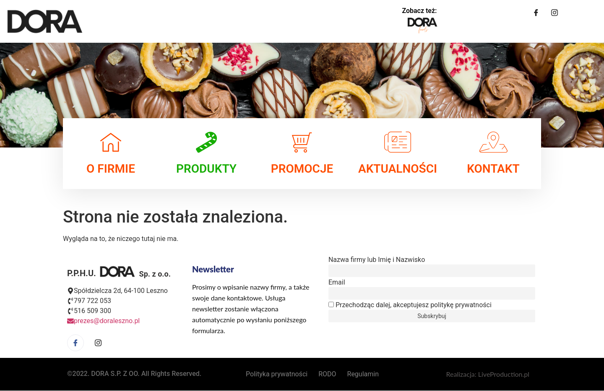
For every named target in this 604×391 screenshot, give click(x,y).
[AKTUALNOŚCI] (397, 142)
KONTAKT (493, 169)
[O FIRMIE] (110, 142)
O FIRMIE (110, 169)
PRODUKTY (206, 169)
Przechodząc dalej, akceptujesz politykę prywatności (410, 305)
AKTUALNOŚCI (397, 169)
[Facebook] (536, 12)
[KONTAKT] (493, 142)
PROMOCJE (302, 169)
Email (336, 282)
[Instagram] (554, 12)
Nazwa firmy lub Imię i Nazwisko (376, 259)
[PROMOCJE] (302, 142)
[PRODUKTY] (206, 142)
